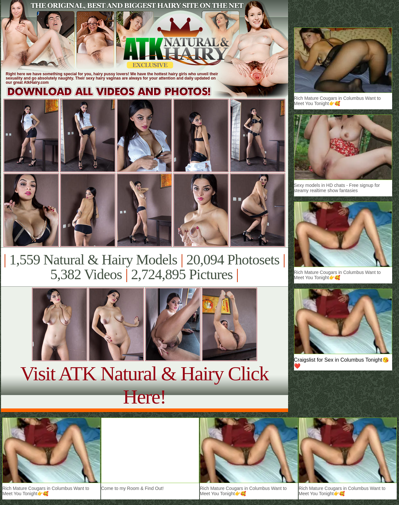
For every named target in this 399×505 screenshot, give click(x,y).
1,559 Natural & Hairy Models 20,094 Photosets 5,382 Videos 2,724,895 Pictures (144, 267)
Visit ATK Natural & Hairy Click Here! (144, 385)
